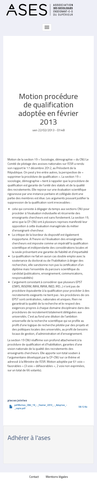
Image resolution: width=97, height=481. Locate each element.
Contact (34, 476)
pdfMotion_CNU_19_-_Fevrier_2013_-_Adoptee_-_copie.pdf (40, 406)
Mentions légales (57, 476)
